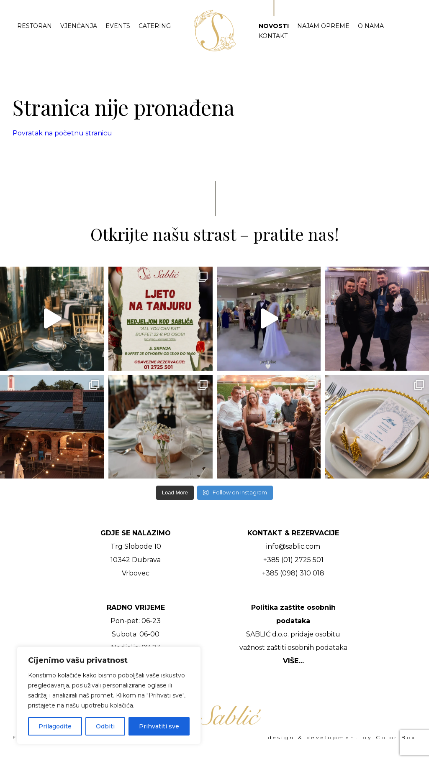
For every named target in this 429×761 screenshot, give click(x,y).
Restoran (34, 26)
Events (117, 26)
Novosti (274, 26)
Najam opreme (323, 26)
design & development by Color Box (342, 737)
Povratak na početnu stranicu (62, 133)
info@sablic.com (293, 546)
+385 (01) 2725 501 (293, 560)
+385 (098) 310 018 (293, 573)
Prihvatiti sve (159, 726)
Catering (155, 26)
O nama (371, 26)
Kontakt (273, 36)
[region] (109, 695)
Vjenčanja (78, 26)
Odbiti (105, 726)
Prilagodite (55, 726)
